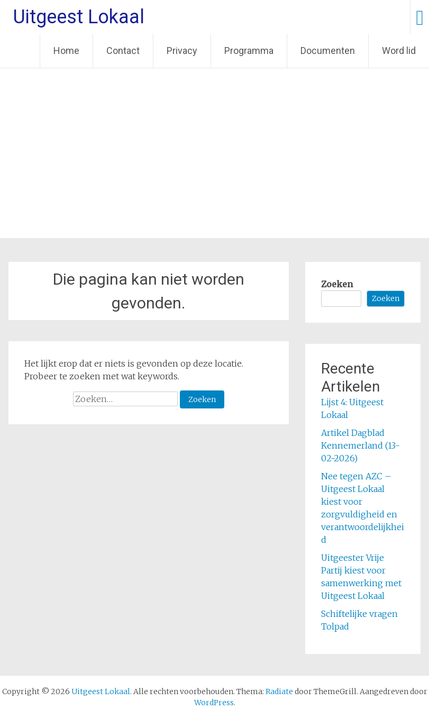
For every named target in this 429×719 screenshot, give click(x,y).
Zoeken (337, 284)
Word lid (399, 50)
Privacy (182, 50)
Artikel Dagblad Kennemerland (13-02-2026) (360, 445)
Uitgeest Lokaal (78, 17)
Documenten (327, 50)
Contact (123, 50)
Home (66, 50)
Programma (248, 50)
